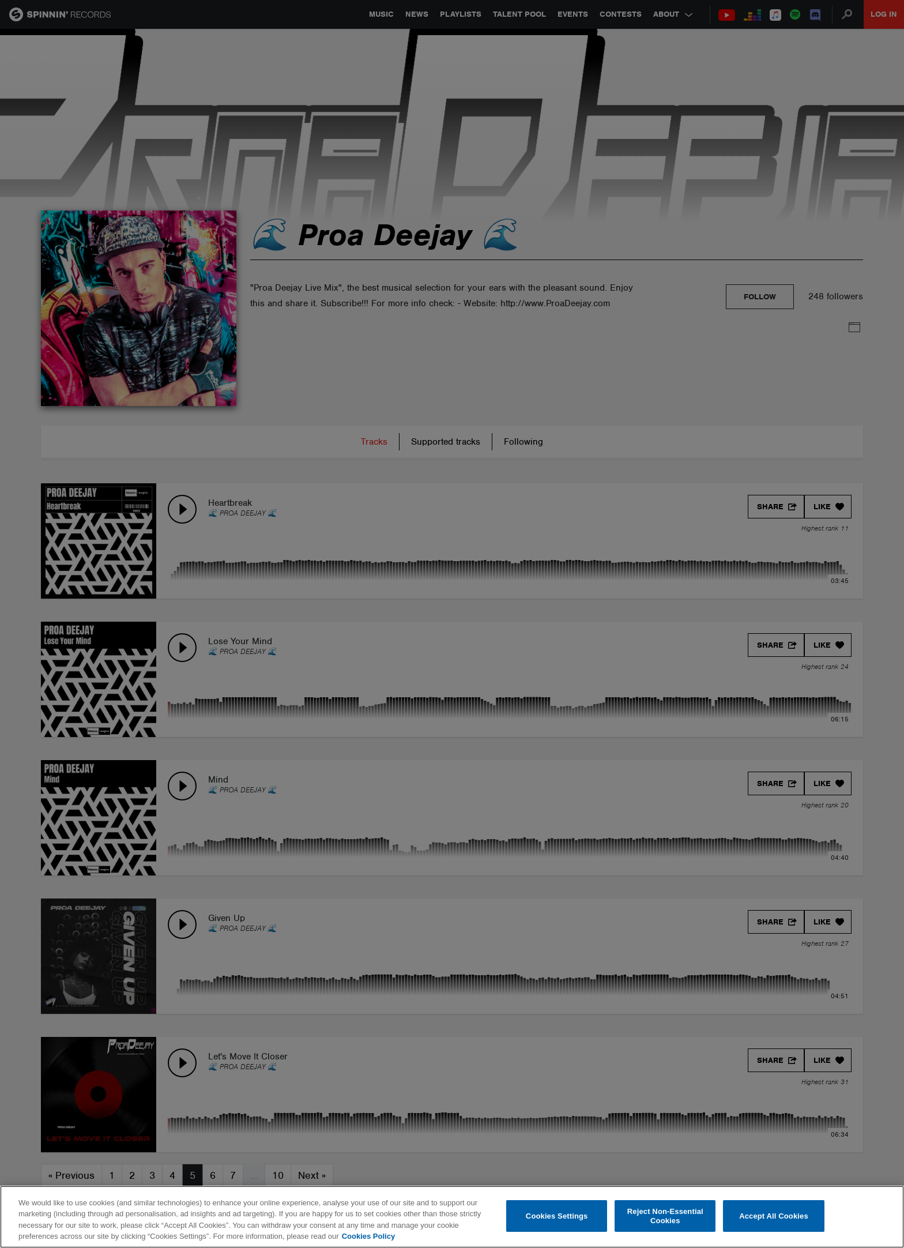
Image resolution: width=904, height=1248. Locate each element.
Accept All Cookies (773, 1216)
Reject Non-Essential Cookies (665, 1216)
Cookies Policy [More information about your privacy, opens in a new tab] (368, 1236)
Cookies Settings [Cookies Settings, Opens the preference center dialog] (557, 1216)
